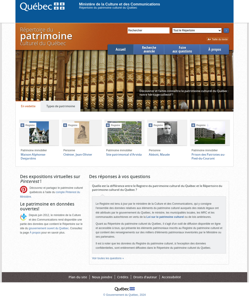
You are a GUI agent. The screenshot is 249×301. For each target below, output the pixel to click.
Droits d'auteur (145, 277)
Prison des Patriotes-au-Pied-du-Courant (208, 156)
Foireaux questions (182, 49)
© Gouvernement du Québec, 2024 (124, 294)
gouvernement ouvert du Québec (49, 228)
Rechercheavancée (149, 49)
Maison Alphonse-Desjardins (33, 156)
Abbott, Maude (159, 154)
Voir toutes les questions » (108, 258)
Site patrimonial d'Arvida (124, 154)
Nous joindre (102, 277)
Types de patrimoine (63, 107)
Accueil (121, 49)
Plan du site (78, 277)
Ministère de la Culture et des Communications (119, 4)
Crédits (122, 277)
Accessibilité (171, 277)
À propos (214, 49)
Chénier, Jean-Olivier (77, 154)
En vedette (31, 107)
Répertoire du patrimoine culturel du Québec (108, 7)
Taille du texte (217, 40)
